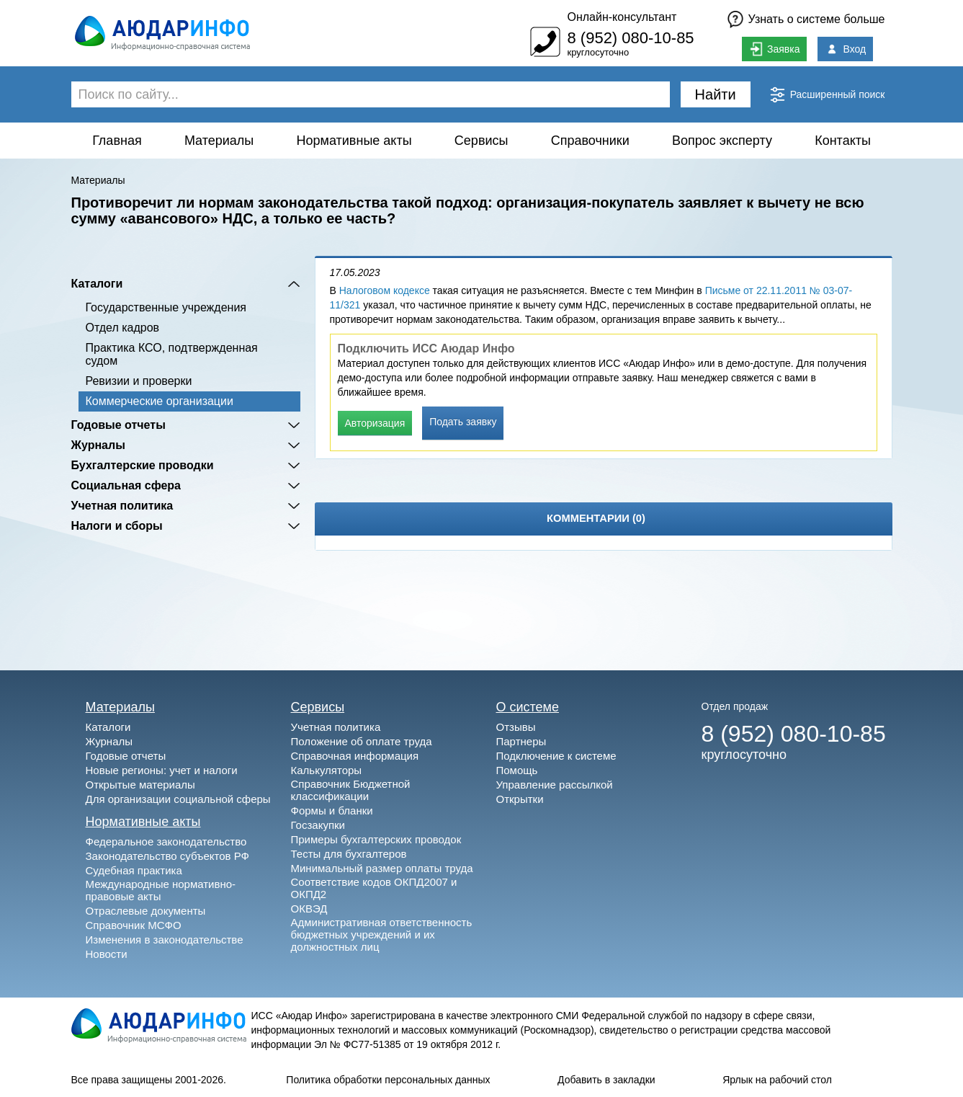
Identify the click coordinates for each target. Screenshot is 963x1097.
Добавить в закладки (606, 1079)
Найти (715, 94)
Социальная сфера (126, 485)
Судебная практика (134, 870)
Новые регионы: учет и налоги (162, 770)
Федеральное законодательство (166, 841)
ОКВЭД (309, 908)
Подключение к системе (556, 756)
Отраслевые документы (146, 911)
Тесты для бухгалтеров (349, 854)
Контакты (843, 140)
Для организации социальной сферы (178, 799)
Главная (117, 140)
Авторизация (375, 423)
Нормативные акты (354, 140)
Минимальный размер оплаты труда (382, 868)
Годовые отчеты (118, 425)
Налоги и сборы (117, 526)
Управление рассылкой (554, 784)
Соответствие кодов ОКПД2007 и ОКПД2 (374, 888)
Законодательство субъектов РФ (167, 856)
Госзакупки (318, 825)
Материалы (219, 140)
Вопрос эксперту (722, 140)
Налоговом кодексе (384, 290)
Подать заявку (462, 421)
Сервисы (481, 140)
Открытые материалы (140, 784)
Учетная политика (122, 505)
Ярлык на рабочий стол (777, 1079)
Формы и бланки (332, 810)
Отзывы (516, 727)
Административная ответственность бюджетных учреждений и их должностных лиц (381, 934)
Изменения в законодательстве (164, 939)
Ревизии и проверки (139, 381)
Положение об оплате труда (361, 741)
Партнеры (521, 741)
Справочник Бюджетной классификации (351, 790)
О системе (528, 707)
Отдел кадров (123, 327)
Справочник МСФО (134, 925)
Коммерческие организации (159, 401)
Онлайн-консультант (621, 17)
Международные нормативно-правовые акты (161, 890)
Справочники (590, 140)
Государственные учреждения (166, 307)
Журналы (98, 445)
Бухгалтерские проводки (142, 465)
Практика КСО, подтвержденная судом (172, 354)
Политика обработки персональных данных (388, 1079)
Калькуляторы (326, 770)
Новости (106, 954)
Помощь (517, 770)
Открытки (520, 799)
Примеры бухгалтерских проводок (376, 839)
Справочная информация (355, 756)
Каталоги (97, 283)
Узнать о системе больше (816, 19)
